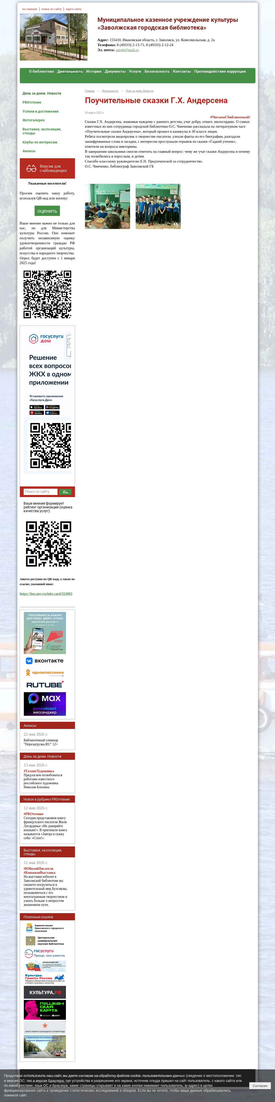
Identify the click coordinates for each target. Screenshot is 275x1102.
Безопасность (157, 71)
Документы (115, 71)
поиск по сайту (52, 9)
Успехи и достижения (41, 111)
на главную (29, 9)
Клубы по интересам (40, 142)
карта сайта (73, 9)
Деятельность (70, 71)
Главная (90, 90)
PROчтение (32, 102)
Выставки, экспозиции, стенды (42, 131)
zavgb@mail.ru (127, 50)
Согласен (260, 1086)
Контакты (182, 71)
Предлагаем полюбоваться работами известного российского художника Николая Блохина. (43, 779)
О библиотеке (41, 71)
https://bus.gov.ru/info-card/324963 (46, 594)
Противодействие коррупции (220, 71)
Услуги (135, 71)
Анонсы (29, 151)
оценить (47, 211)
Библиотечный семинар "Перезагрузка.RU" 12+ (41, 742)
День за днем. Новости (42, 93)
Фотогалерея (34, 120)
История (93, 71)
